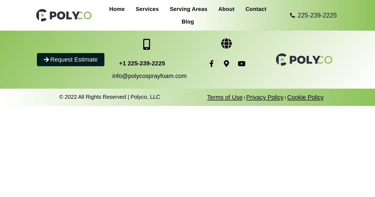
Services (147, 9)
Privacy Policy (265, 97)
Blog (187, 22)
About (226, 9)
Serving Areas (188, 9)
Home (117, 9)
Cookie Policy (305, 97)
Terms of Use (225, 97)
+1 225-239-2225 (142, 63)
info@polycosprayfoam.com (149, 76)
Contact (255, 9)
